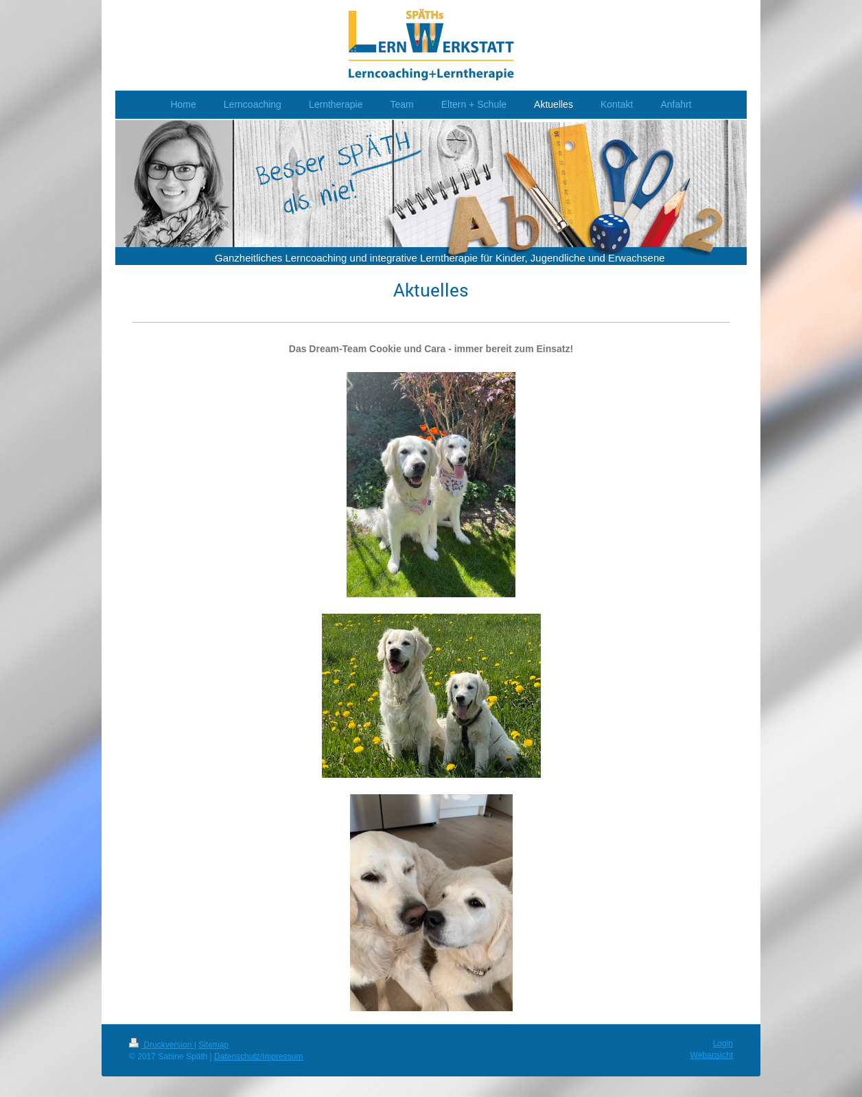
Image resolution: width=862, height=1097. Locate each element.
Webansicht (711, 1055)
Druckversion (161, 1045)
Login (723, 1043)
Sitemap (213, 1045)
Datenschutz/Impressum (258, 1056)
